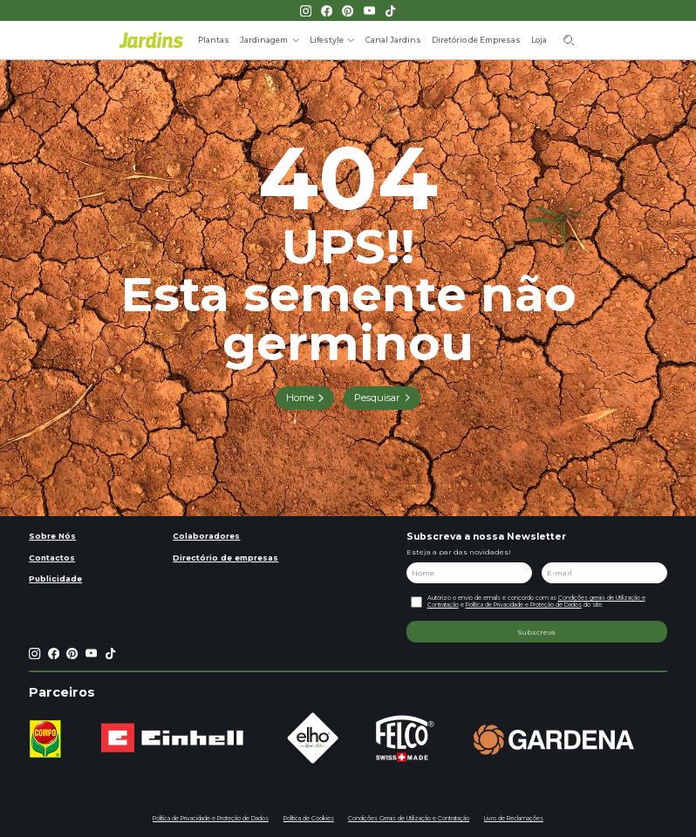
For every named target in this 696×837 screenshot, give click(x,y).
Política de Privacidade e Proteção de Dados (524, 605)
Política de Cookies (308, 818)
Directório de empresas (225, 557)
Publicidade (55, 578)
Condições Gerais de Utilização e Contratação (408, 818)
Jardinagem (264, 39)
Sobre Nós (52, 536)
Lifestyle (327, 39)
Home (300, 397)
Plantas (213, 39)
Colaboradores (206, 536)
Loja (539, 39)
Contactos (52, 557)
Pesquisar (377, 397)
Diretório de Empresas (476, 39)
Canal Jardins (393, 39)
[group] (45, 739)
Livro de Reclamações (513, 818)
